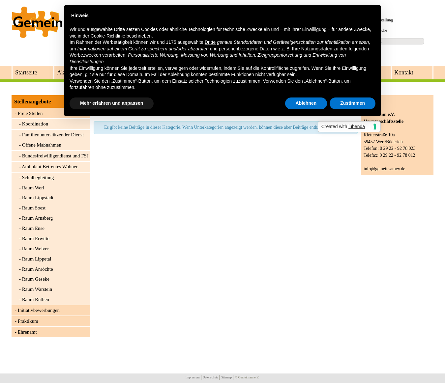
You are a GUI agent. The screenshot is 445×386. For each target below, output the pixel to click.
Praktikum (28, 321)
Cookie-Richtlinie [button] (108, 36)
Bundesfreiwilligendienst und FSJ (55, 155)
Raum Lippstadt (38, 197)
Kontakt (403, 72)
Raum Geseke (35, 279)
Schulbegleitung (38, 177)
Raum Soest (34, 207)
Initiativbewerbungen (39, 310)
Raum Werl (33, 187)
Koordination (35, 123)
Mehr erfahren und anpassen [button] (111, 103)
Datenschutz (211, 377)
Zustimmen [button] (352, 103)
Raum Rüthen (35, 299)
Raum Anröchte (37, 269)
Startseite (26, 72)
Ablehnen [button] (306, 103)
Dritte (210, 42)
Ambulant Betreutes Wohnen (50, 166)
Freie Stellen (30, 113)
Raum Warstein (37, 289)
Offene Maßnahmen (41, 145)
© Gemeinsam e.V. (247, 377)
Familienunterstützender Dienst (53, 134)
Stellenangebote (32, 101)
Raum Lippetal (36, 259)
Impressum (193, 377)
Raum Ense (33, 228)
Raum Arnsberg (37, 218)
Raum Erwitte (35, 238)
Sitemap (226, 377)
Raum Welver (35, 248)
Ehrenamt (27, 332)
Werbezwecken (85, 55)
